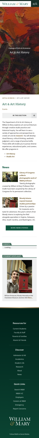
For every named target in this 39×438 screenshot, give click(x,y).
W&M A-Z (19, 393)
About (19, 371)
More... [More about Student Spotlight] (30, 298)
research (19, 136)
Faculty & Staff (19, 333)
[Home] (15, 4)
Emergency (19, 405)
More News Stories (19, 228)
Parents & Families (19, 336)
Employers (20, 397)
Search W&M (19, 390)
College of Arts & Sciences (19, 48)
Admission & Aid (19, 355)
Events (4, 109)
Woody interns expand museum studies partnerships (27, 201)
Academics (19, 359)
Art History (10, 154)
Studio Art (10, 157)
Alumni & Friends (19, 340)
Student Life (19, 363)
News (19, 374)
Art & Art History (19, 52)
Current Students (19, 329)
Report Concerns (19, 409)
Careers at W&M (19, 401)
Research (19, 367)
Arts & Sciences (8, 98)
